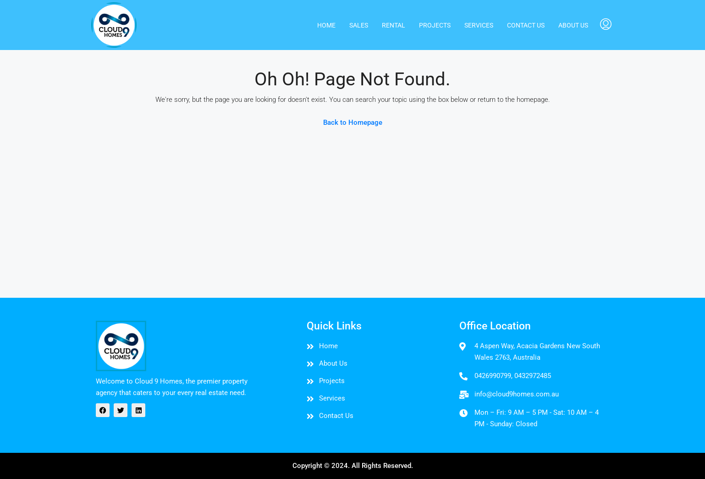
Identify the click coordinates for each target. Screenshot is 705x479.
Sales (358, 25)
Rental (393, 25)
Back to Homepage (352, 122)
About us (573, 25)
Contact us (526, 25)
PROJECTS (435, 25)
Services (478, 25)
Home (326, 25)
